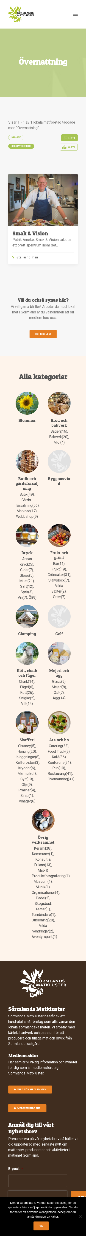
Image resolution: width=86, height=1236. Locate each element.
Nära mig (16, 137)
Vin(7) (22, 597)
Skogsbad (43, 903)
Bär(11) (59, 564)
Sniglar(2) (26, 698)
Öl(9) (32, 597)
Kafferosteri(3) (27, 762)
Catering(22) (59, 746)
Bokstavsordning (21, 146)
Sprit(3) (27, 592)
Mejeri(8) (59, 687)
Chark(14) (26, 681)
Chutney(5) (26, 746)
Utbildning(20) (43, 920)
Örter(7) (59, 597)
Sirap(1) (26, 795)
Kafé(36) (59, 757)
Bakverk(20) (58, 437)
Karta (68, 147)
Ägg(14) (59, 698)
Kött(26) (26, 692)
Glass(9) (59, 681)
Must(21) (26, 581)
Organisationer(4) (45, 892)
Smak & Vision (30, 233)
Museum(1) (42, 881)
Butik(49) (26, 494)
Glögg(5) (26, 575)
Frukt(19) (59, 569)
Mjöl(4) (59, 442)
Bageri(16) (58, 431)
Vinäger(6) (27, 801)
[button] (75, 14)
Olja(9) (27, 784)
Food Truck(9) (59, 751)
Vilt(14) (27, 703)
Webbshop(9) (27, 516)
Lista (69, 138)
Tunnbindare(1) (43, 914)
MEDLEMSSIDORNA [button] (27, 1108)
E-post (15, 1169)
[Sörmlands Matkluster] (21, 14)
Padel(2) (43, 898)
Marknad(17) (27, 511)
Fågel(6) (26, 687)
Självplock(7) (58, 580)
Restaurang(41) (60, 773)
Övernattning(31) (61, 779)
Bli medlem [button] (43, 334)
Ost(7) (59, 692)
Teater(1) (43, 909)
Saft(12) (26, 586)
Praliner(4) (26, 790)
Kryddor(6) (26, 768)
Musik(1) (43, 887)
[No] (80, 1216)
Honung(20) (26, 751)
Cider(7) (26, 570)
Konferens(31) (59, 762)
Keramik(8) (42, 848)
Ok (41, 1225)
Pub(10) (58, 768)
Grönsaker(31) (59, 575)
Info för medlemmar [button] (30, 1089)
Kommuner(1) (42, 854)
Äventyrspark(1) (44, 937)
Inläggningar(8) (27, 757)
